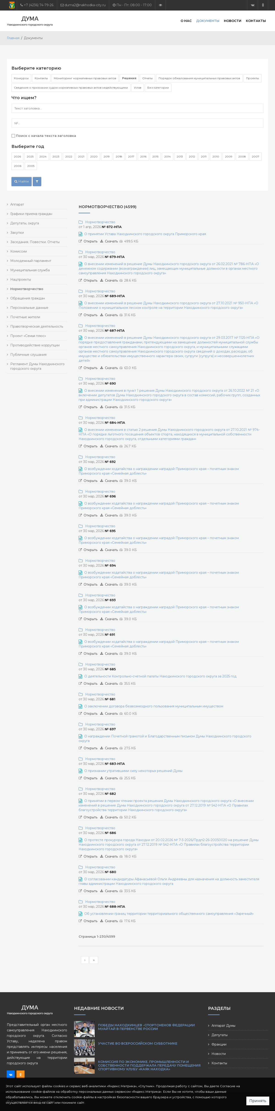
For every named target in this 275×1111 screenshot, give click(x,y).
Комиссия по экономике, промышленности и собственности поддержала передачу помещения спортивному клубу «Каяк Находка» (149, 1065)
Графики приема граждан (31, 214)
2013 (180, 156)
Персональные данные (29, 308)
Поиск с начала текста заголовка (46, 136)
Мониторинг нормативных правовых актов (85, 78)
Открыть (90, 241)
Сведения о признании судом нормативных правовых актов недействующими (71, 87)
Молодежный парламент (30, 261)
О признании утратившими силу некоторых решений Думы (133, 771)
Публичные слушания (28, 355)
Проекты (252, 78)
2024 (43, 156)
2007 (255, 156)
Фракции (219, 1044)
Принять (257, 1101)
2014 (167, 156)
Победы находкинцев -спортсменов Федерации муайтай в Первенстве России (146, 1027)
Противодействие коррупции (35, 345)
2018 (119, 156)
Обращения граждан (27, 298)
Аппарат (17, 204)
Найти (21, 181)
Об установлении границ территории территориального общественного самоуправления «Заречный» (169, 914)
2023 (55, 156)
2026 (17, 156)
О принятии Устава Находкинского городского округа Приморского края (145, 234)
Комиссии (18, 251)
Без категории (158, 87)
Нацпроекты (20, 279)
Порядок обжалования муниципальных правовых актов (199, 78)
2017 (131, 156)
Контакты (256, 21)
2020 (94, 156)
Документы (207, 21)
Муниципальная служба (30, 270)
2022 (68, 156)
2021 (81, 156)
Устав (137, 87)
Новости (232, 21)
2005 (30, 166)
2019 (107, 156)
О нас (186, 21)
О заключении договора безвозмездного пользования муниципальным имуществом (153, 706)
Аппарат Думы (223, 1026)
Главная (13, 38)
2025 (30, 156)
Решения (129, 78)
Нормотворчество (99, 222)
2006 (17, 166)
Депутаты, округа (24, 223)
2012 (192, 156)
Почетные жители (25, 317)
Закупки (17, 233)
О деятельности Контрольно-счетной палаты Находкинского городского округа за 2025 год (160, 676)
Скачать (111, 241)
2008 (242, 156)
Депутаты (220, 1035)
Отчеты (147, 78)
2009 (228, 156)
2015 (155, 156)
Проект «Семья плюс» (28, 336)
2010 (215, 156)
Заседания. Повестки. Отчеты (35, 242)
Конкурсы (21, 78)
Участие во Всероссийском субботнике (137, 1043)
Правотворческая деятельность (36, 326)
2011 (203, 156)
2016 (143, 156)
